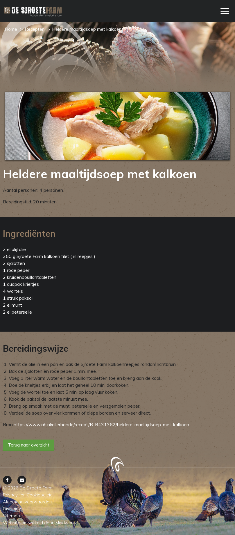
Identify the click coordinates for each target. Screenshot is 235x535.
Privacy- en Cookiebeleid (28, 495)
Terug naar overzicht (28, 445)
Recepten (34, 29)
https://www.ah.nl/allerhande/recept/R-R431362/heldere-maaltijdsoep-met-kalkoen (101, 424)
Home (11, 29)
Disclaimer (13, 508)
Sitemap (11, 515)
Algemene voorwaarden (27, 502)
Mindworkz (66, 522)
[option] (117, 126)
